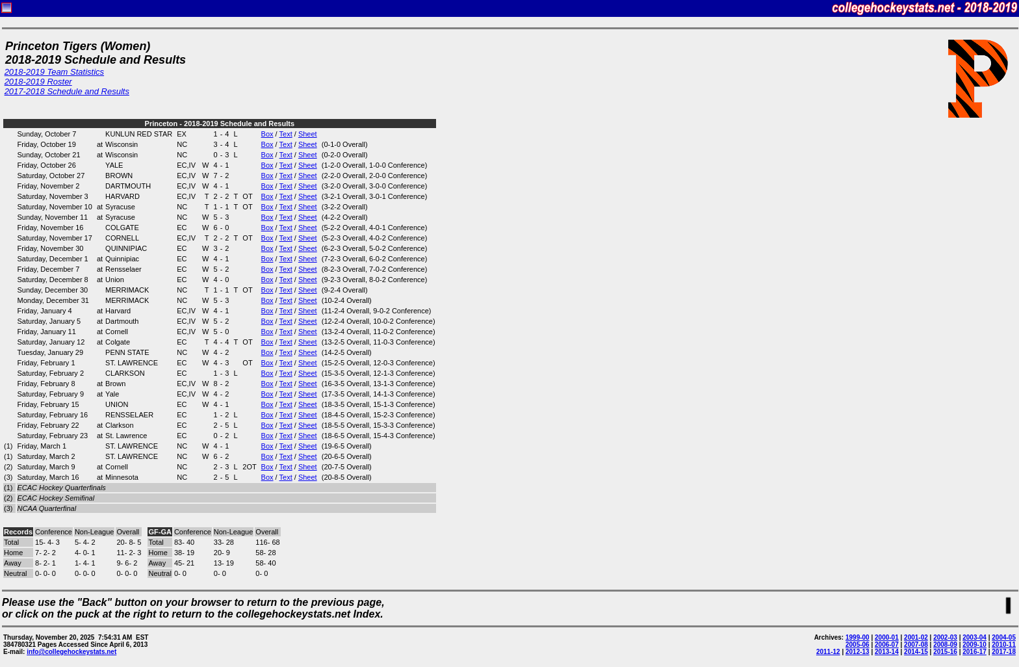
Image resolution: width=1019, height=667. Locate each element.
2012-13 (857, 651)
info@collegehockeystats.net (71, 651)
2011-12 (828, 651)
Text (285, 134)
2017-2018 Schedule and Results (67, 91)
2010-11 (1004, 644)
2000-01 (887, 637)
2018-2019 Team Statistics (54, 72)
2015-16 (945, 651)
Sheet (307, 134)
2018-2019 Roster (38, 81)
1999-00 (857, 637)
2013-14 (887, 651)
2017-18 (1004, 651)
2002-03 (945, 637)
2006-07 (887, 644)
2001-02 (916, 637)
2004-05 (1004, 637)
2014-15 (916, 651)
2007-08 (916, 644)
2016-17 (974, 651)
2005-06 (857, 644)
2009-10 (974, 644)
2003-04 (974, 637)
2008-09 (945, 644)
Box (267, 134)
